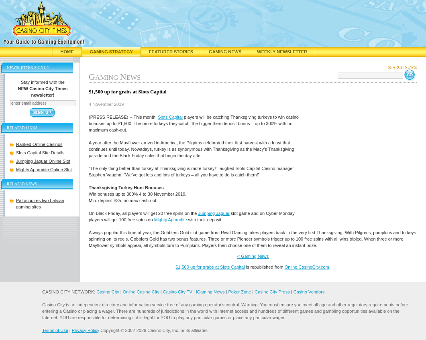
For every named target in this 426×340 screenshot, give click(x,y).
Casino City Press (272, 291)
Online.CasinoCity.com (307, 267)
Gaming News (225, 51)
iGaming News (210, 291)
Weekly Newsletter (282, 51)
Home (67, 51)
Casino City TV (177, 291)
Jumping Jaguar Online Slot (43, 161)
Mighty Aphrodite (170, 219)
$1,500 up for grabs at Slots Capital (210, 267)
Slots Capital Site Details (40, 152)
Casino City (107, 291)
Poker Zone (239, 291)
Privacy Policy (85, 330)
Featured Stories (171, 51)
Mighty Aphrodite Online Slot (44, 169)
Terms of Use (55, 330)
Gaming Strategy (111, 51)
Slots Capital (170, 117)
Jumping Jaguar (213, 213)
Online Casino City (141, 291)
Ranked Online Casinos (39, 144)
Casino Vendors (309, 291)
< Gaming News (253, 256)
